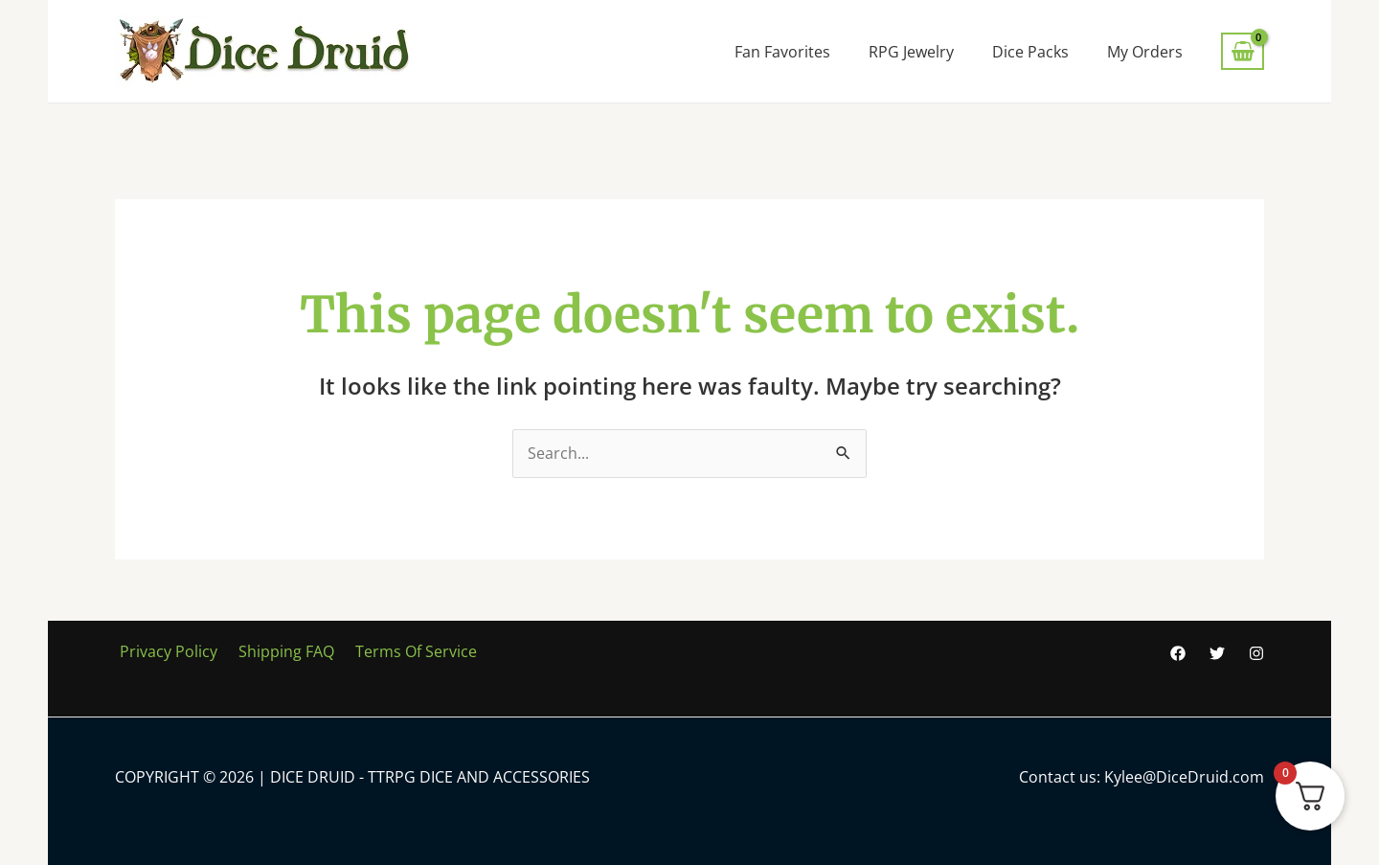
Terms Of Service (400, 652)
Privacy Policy (164, 652)
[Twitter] (1217, 654)
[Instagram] (1256, 654)
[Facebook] (1178, 654)
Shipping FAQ (276, 652)
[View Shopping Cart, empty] (1242, 51)
